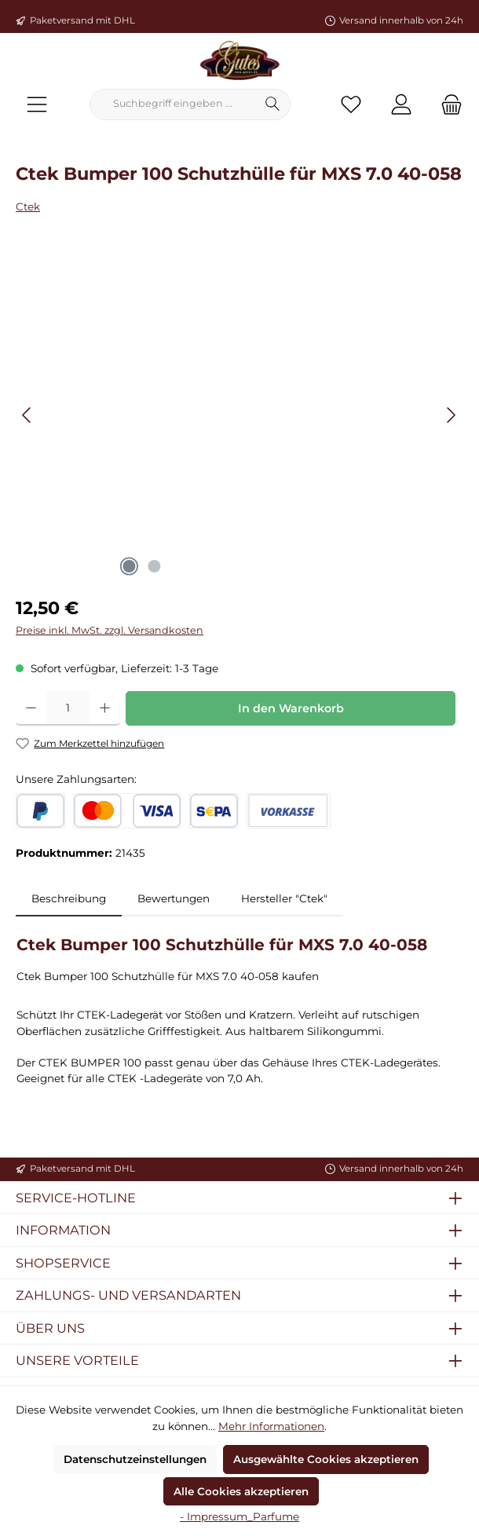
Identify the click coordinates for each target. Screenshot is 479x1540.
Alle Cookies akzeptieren (241, 1491)
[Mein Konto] (401, 104)
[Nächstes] (451, 415)
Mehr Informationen (271, 1426)
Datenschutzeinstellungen (135, 1459)
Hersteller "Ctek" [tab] (284, 898)
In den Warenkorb (291, 708)
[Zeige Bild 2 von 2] (154, 566)
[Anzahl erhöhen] (105, 708)
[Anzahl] (68, 708)
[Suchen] (273, 104)
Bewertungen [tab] (173, 898)
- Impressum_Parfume (239, 1516)
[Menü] (37, 104)
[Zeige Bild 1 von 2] (128, 566)
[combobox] (173, 104)
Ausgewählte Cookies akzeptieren (326, 1459)
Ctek (28, 206)
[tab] (69, 898)
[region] (239, 415)
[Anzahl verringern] (31, 708)
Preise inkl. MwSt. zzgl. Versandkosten (109, 630)
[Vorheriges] (27, 415)
